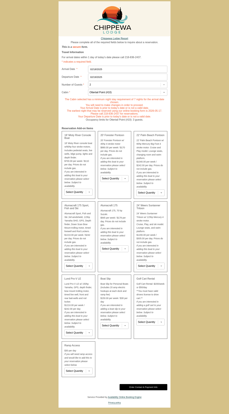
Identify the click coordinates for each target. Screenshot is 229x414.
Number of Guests (73, 84)
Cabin (66, 92)
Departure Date (72, 77)
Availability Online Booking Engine (125, 397)
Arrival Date (69, 69)
